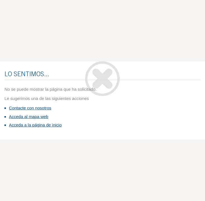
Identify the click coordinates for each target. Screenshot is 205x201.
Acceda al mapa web (28, 116)
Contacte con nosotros (30, 108)
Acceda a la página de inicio (35, 125)
